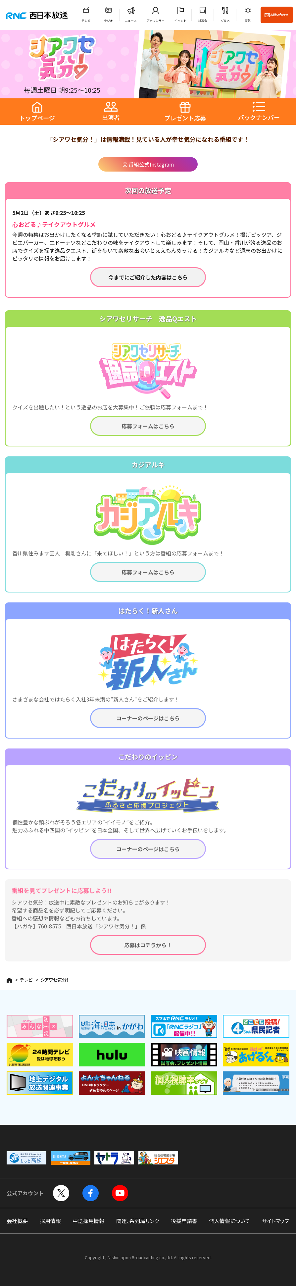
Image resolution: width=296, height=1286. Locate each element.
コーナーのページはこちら (148, 722)
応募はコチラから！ (148, 949)
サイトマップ (275, 1221)
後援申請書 (184, 1221)
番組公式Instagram (148, 164)
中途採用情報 (88, 1221)
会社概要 (17, 1221)
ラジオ (108, 21)
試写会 (202, 21)
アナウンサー (156, 21)
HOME (9, 980)
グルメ (225, 21)
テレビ (85, 21)
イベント (180, 21)
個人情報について (229, 1221)
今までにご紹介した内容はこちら (148, 277)
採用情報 (50, 1221)
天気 (248, 21)
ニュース (131, 21)
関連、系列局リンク (137, 1221)
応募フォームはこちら (148, 430)
